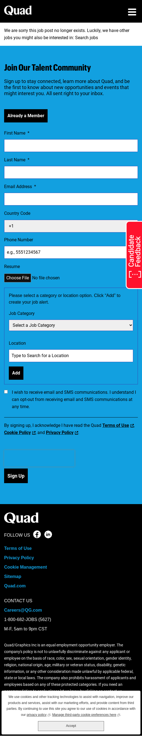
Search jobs (86, 37)
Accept (71, 726)
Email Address (20, 186)
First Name (16, 133)
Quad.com (15, 586)
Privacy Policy (59, 432)
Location (17, 343)
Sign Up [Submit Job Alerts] (15, 476)
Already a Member (25, 115)
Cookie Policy (17, 432)
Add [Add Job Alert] (16, 373)
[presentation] (39, 458)
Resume (12, 266)
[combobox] (71, 355)
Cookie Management (25, 567)
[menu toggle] (132, 12)
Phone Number (18, 239)
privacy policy (38, 714)
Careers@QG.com (23, 610)
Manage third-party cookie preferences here (86, 714)
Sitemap (12, 576)
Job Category (22, 313)
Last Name (16, 160)
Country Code (17, 213)
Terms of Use (115, 425)
